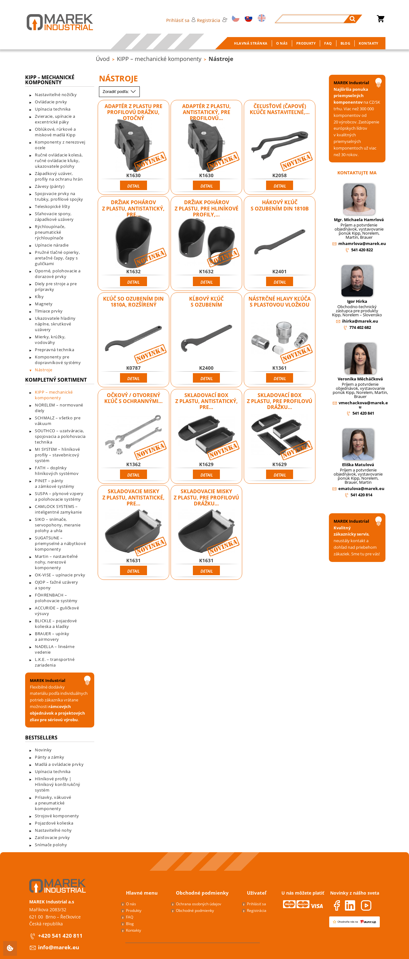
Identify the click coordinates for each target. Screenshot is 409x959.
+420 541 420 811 (60, 935)
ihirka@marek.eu (360, 321)
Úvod (103, 59)
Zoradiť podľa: (119, 91)
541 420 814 (361, 495)
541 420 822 (362, 250)
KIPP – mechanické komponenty (159, 59)
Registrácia (212, 20)
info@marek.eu (58, 947)
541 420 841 (363, 413)
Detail (133, 186)
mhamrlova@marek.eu (362, 243)
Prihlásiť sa (180, 20)
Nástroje (221, 59)
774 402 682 (360, 327)
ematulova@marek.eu (361, 488)
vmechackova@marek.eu (363, 405)
